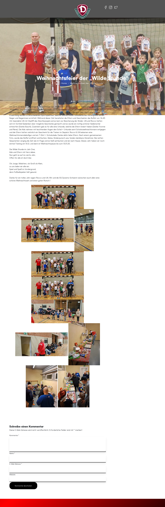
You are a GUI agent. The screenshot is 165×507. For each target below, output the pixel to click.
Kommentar (14, 435)
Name (12, 453)
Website (12, 475)
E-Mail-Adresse (15, 464)
